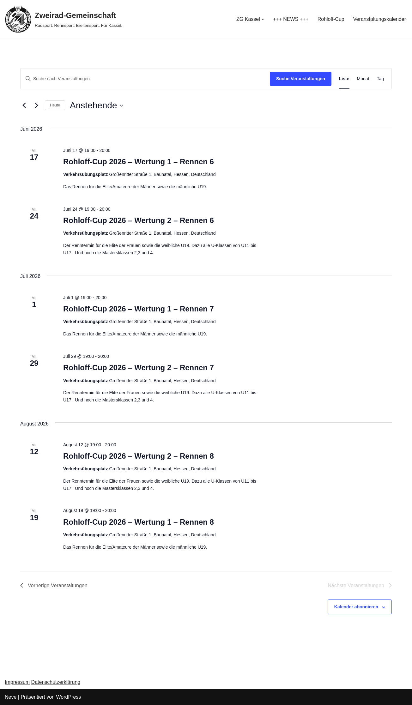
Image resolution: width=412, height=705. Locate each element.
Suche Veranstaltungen (300, 78)
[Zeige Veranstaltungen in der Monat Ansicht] (363, 79)
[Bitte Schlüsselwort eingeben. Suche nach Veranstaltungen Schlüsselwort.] (145, 79)
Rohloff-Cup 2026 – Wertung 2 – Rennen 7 (138, 367)
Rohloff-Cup (331, 19)
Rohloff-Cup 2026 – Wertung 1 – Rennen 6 (138, 161)
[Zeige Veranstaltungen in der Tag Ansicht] (380, 79)
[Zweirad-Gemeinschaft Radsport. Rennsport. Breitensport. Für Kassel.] (63, 19)
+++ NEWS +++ (291, 19)
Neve (10, 697)
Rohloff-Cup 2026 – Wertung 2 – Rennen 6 (138, 220)
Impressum (17, 682)
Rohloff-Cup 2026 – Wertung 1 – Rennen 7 (138, 308)
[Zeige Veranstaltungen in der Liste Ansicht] (344, 79)
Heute (55, 105)
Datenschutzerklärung (56, 682)
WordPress (68, 697)
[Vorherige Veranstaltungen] (24, 105)
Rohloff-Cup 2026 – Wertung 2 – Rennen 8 (138, 456)
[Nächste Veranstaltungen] (36, 105)
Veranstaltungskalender (379, 19)
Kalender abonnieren (356, 606)
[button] (263, 19)
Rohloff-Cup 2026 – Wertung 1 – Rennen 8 (138, 522)
